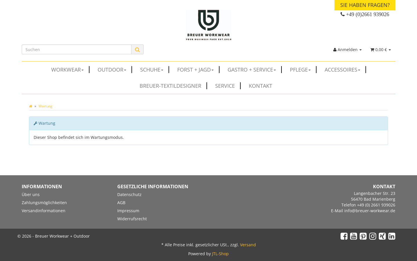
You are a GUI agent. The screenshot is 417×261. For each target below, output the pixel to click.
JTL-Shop (220, 253)
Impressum (128, 210)
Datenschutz (129, 194)
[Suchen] (76, 49)
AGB (121, 202)
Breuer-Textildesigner (173, 85)
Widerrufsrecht (132, 218)
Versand (248, 244)
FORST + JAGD (198, 69)
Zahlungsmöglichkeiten (44, 202)
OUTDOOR (115, 69)
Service (228, 85)
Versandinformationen (43, 210)
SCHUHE (154, 69)
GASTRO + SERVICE (255, 69)
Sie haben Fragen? (365, 4)
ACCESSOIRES (345, 69)
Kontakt (260, 85)
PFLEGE (303, 69)
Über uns (31, 194)
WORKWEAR (70, 69)
